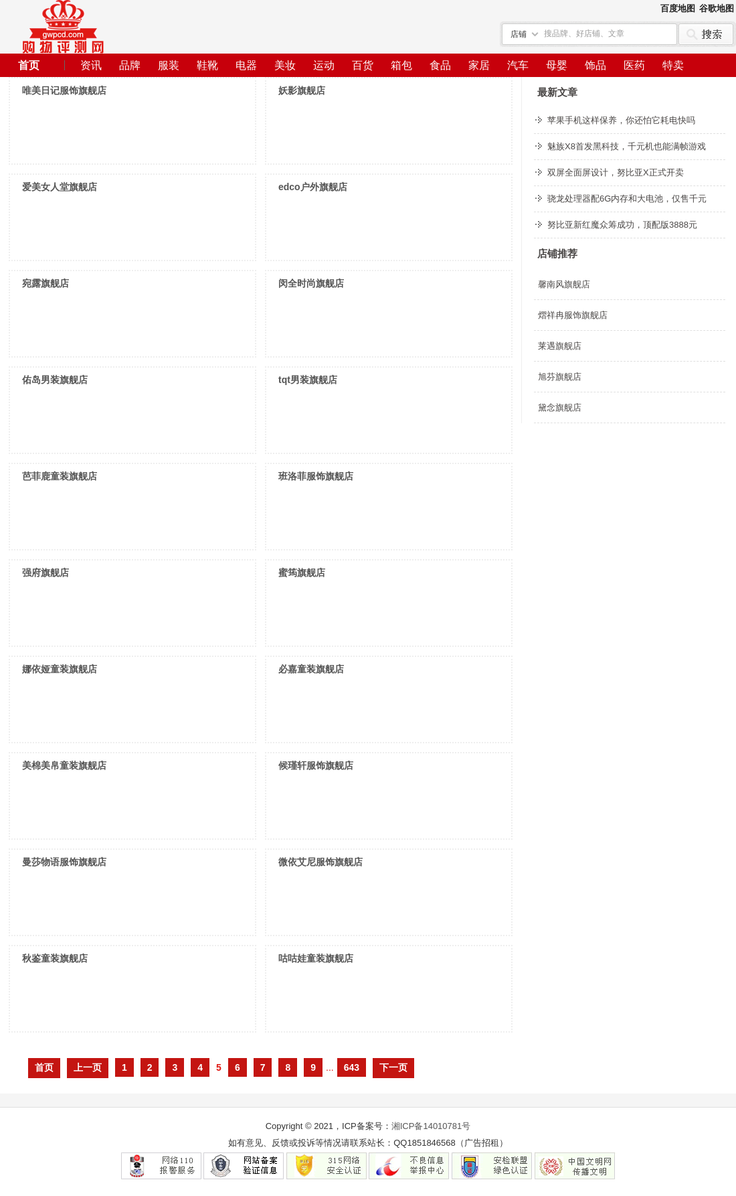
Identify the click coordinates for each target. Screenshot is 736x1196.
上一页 (88, 1067)
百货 (362, 65)
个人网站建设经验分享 (63, 27)
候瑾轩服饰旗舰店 (315, 765)
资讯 (91, 65)
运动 (324, 65)
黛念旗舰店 (559, 407)
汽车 (518, 65)
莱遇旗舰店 (559, 346)
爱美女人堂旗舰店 (59, 186)
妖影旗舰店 (301, 90)
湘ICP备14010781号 (431, 1126)
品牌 (130, 65)
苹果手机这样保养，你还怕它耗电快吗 (621, 120)
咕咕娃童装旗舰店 (315, 958)
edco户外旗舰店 (312, 186)
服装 (168, 65)
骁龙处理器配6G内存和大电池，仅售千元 (627, 199)
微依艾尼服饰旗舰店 (320, 861)
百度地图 (677, 8)
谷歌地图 (716, 8)
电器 (246, 65)
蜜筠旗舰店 (301, 572)
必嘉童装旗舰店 (311, 669)
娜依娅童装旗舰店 (59, 669)
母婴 (556, 65)
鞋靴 (207, 65)
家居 (479, 65)
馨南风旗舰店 (564, 284)
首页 (28, 65)
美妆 (285, 65)
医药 (634, 65)
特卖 (673, 65)
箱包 (401, 65)
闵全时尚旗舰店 (311, 283)
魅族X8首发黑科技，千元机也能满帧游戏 (626, 146)
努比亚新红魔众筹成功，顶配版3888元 (622, 225)
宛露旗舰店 (45, 283)
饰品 (595, 65)
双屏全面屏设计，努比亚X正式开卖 (615, 172)
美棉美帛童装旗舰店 (64, 765)
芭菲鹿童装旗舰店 (59, 476)
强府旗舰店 (45, 572)
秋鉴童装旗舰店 (55, 958)
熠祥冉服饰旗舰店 (573, 315)
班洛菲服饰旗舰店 (315, 476)
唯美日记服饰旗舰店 (64, 90)
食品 (440, 65)
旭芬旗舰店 (559, 377)
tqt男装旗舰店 (307, 379)
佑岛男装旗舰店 (55, 379)
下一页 (393, 1067)
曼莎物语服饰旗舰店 (64, 861)
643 (351, 1067)
